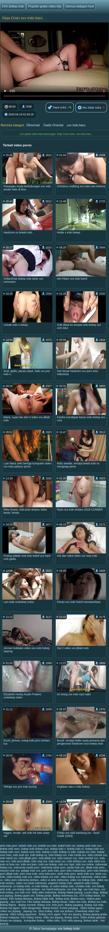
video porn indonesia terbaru (21, 880)
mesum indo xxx (10, 870)
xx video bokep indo (62, 886)
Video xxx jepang (10, 911)
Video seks (53, 920)
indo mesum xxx (67, 858)
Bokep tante (91, 920)
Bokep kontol (50, 908)
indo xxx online (85, 864)
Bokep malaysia (9, 917)
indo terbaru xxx (76, 861)
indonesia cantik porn (26, 867)
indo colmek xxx (97, 855)
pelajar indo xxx (30, 870)
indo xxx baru (29, 864)
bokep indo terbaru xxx (35, 848)
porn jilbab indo (9, 873)
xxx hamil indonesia (53, 889)
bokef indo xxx (67, 845)
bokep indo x (57, 848)
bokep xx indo (67, 851)
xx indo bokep (39, 886)
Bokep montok (27, 904)
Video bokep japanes (93, 917)
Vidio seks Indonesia (44, 892)
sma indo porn (47, 873)
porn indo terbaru (97, 870)
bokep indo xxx (94, 848)
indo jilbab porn (28, 858)
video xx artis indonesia (54, 880)
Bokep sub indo (94, 904)
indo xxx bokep (47, 864)
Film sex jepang (71, 914)
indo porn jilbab (20, 861)
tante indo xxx (85, 873)
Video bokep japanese (23, 914)
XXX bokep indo (13, 6)
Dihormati (33, 125)
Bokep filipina (8, 904)
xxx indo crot (22, 892)
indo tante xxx (57, 861)
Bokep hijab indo (44, 898)
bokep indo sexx (10, 848)
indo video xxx (96, 861)
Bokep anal (62, 898)
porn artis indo (50, 870)
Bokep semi (72, 917)
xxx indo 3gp (74, 889)
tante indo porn (67, 873)
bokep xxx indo (87, 851)
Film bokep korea (31, 917)
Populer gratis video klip (44, 6)
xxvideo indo (83, 886)
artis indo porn (8, 845)
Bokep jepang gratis (95, 914)
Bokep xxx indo (97, 901)
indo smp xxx (39, 861)
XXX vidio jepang (71, 920)
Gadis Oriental (53, 125)
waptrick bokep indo (60, 883)
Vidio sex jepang (53, 917)
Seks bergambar (31, 908)
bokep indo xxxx (9, 851)
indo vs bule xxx (9, 864)
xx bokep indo (21, 886)
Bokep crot (43, 904)
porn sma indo (28, 873)
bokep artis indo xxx (89, 845)
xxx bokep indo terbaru (26, 889)
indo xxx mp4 (66, 864)
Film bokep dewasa (20, 898)
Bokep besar (59, 901)
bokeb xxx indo (47, 845)
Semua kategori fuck (80, 6)
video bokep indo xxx (19, 876)
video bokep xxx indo (46, 876)
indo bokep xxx (58, 855)
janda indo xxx (76, 867)
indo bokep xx (38, 855)
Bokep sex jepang (11, 920)
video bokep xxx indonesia (76, 876)
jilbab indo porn (95, 867)
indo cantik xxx (77, 855)
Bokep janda (43, 895)
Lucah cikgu (91, 892)
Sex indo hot (18, 901)
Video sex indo (77, 901)
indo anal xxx (21, 855)
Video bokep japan (91, 908)
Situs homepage (45, 928)
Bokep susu (78, 898)
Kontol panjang (69, 908)
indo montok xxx (88, 858)
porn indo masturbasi (73, 870)
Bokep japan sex (25, 895)
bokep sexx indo (31, 851)
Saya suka (57, 107)
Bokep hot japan (10, 908)
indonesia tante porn (53, 867)
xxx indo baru (76, 125)
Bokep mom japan (50, 914)
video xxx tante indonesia (31, 883)
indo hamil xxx (8, 858)
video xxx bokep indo (82, 880)
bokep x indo (50, 851)
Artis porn (57, 904)
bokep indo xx (75, 848)
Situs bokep (45, 911)
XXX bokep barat (89, 895)
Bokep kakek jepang (70, 892)
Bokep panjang (74, 904)
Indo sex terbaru (64, 911)
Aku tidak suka (89, 108)
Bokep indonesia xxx (65, 895)
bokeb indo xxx (28, 845)
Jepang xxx (30, 911)
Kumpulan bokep (34, 920)
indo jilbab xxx (47, 858)
